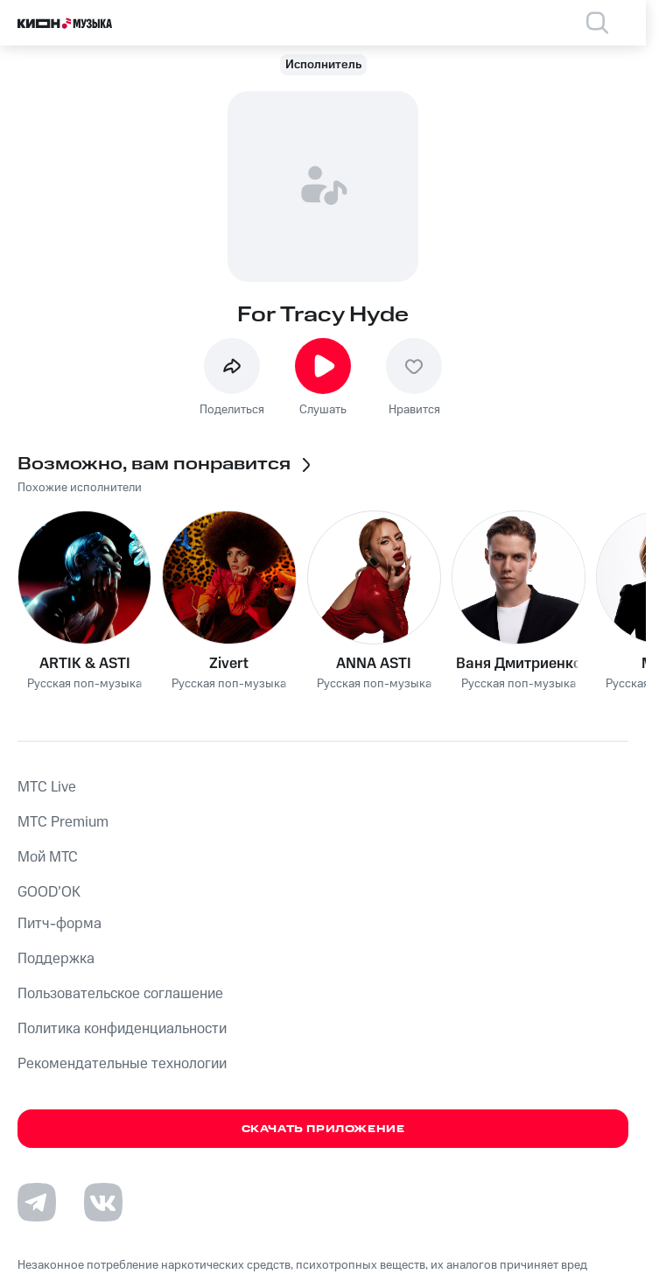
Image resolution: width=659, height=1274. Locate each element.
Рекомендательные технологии (122, 1063)
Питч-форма (60, 923)
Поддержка (56, 958)
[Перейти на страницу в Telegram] (37, 1202)
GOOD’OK (49, 892)
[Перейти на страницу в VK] (103, 1202)
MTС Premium (63, 822)
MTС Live (47, 787)
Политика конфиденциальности (122, 1028)
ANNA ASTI (373, 663)
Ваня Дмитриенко (519, 663)
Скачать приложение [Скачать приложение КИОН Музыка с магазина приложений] (323, 1129)
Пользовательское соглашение (120, 993)
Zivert (229, 663)
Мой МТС (48, 857)
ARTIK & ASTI (84, 663)
